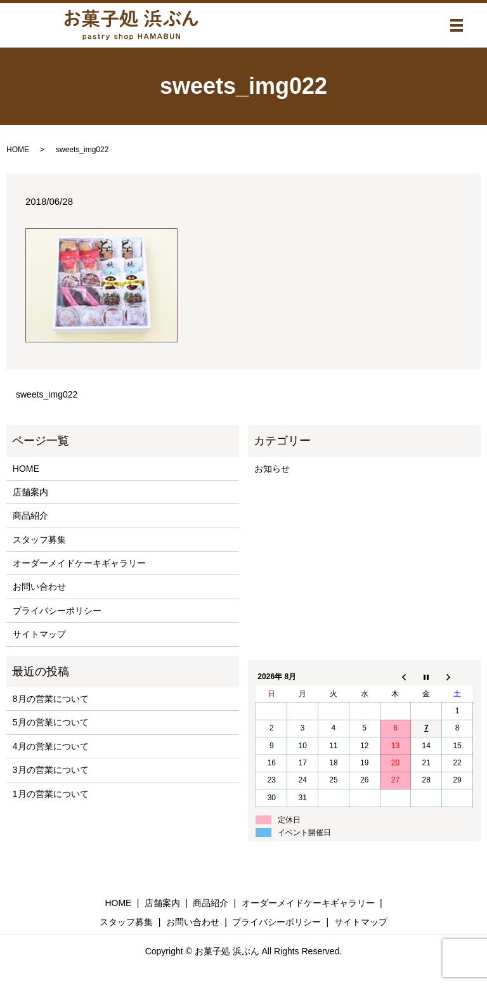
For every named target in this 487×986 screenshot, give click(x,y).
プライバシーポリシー (57, 611)
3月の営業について (51, 770)
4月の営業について (51, 746)
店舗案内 (30, 492)
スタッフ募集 (39, 540)
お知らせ (272, 469)
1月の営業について (51, 794)
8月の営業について (51, 699)
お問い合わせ (39, 586)
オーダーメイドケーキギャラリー (79, 563)
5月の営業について (51, 722)
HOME (17, 149)
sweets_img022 (46, 394)
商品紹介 (30, 515)
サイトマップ (39, 634)
